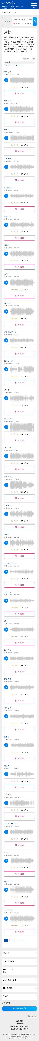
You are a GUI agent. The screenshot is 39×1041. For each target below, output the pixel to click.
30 (13, 65)
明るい (6, 881)
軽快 (6, 621)
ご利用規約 (19, 1023)
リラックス (8, 476)
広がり (6, 274)
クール (6, 390)
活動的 (6, 245)
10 (10, 65)
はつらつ (7, 71)
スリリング (8, 361)
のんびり (7, 100)
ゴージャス (8, 447)
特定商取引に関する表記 (19, 1026)
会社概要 (19, 1021)
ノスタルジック (10, 332)
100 (20, 65)
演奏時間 (6, 1003)
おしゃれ (7, 794)
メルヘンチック (10, 823)
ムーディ (7, 303)
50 (16, 65)
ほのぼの (7, 187)
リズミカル (8, 418)
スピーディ (8, 158)
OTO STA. (5, 12)
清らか (6, 765)
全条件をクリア (31, 1016)
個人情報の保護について (19, 1029)
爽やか (6, 129)
